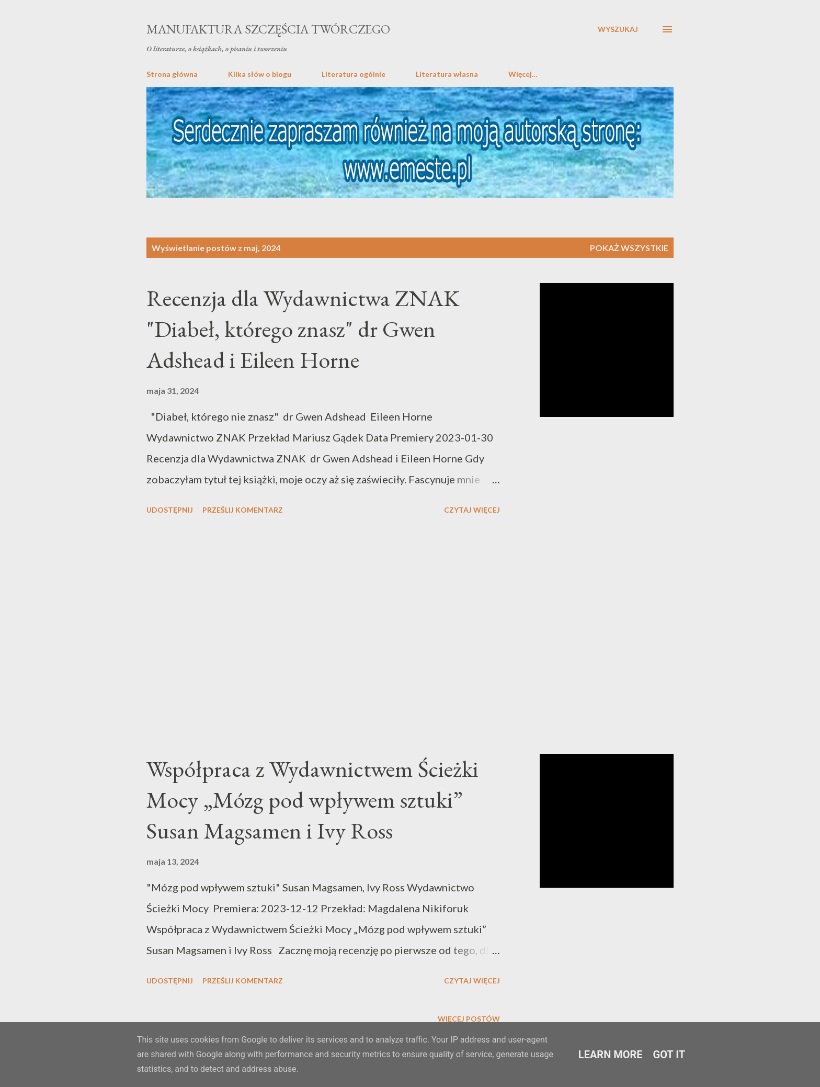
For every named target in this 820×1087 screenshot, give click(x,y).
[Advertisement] (323, 636)
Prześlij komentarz (242, 509)
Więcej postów (469, 1018)
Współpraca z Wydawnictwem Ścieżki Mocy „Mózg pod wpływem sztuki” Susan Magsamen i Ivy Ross (312, 799)
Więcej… (523, 74)
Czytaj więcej (472, 509)
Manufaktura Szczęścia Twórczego (268, 29)
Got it (669, 1054)
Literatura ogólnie (353, 74)
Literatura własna (447, 74)
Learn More (610, 1054)
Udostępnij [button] (169, 509)
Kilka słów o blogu (259, 74)
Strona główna (172, 74)
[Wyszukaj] (618, 29)
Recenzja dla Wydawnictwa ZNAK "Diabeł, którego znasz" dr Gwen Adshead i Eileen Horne (302, 328)
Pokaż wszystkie (629, 248)
